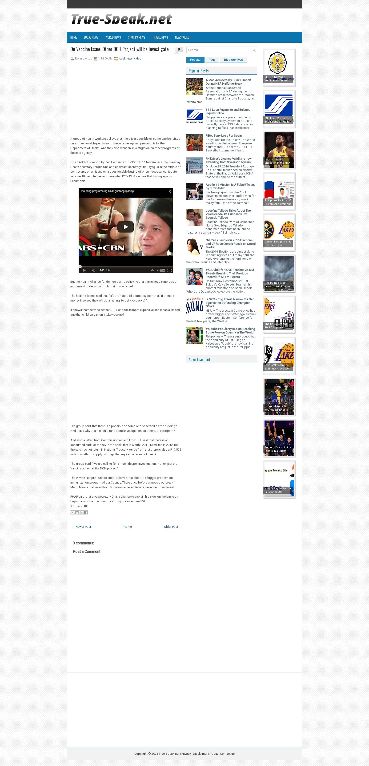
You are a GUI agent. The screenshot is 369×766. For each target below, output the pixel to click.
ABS (86, 506)
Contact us (227, 753)
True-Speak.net (169, 753)
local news (126, 58)
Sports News (136, 37)
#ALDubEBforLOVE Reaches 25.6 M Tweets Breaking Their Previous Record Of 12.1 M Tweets (230, 273)
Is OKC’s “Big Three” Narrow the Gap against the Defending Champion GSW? (230, 303)
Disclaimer (200, 753)
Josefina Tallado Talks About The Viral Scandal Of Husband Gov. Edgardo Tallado (228, 214)
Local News (91, 37)
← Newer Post (81, 526)
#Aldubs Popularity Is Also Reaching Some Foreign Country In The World (230, 330)
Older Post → (173, 526)
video (137, 58)
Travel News (160, 37)
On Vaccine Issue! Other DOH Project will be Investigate (119, 49)
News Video (182, 37)
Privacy (186, 753)
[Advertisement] (126, 100)
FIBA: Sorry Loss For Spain (224, 135)
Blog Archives (233, 59)
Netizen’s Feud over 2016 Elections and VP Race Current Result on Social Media (231, 243)
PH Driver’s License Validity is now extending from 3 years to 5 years (229, 160)
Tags (212, 59)
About (213, 753)
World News (113, 37)
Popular (195, 59)
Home (73, 37)
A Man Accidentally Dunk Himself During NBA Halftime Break (228, 81)
